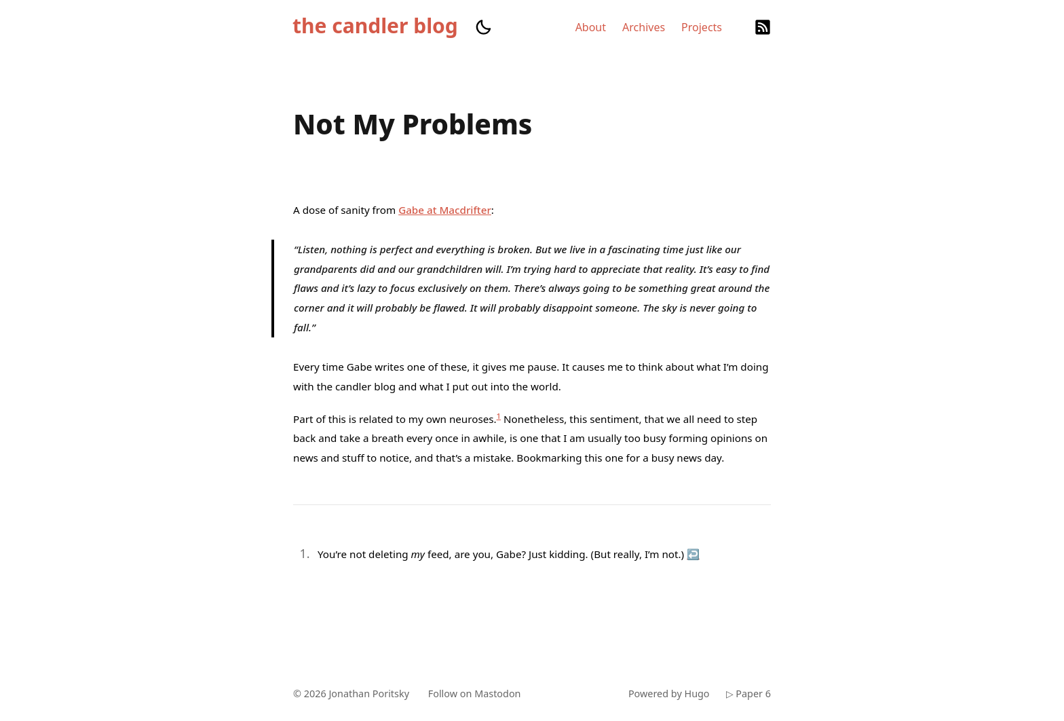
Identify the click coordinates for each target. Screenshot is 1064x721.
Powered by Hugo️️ (669, 693)
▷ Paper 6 (748, 693)
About (590, 27)
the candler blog (375, 26)
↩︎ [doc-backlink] (693, 554)
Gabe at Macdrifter (444, 210)
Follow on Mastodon (474, 693)
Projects (701, 27)
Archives (643, 27)
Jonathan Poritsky (368, 693)
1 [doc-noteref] (499, 416)
